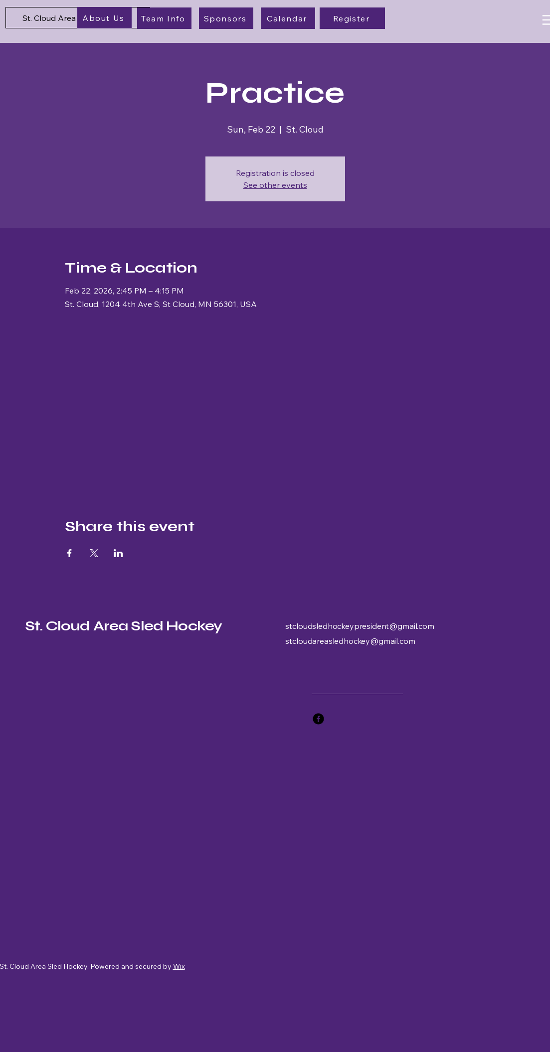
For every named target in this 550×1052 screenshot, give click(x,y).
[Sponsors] (226, 18)
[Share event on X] (94, 553)
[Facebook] (318, 719)
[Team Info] (164, 18)
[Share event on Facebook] (69, 553)
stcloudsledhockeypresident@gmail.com (359, 626)
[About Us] (104, 17)
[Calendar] (288, 18)
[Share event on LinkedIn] (118, 553)
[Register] (352, 18)
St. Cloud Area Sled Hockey (123, 625)
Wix (179, 966)
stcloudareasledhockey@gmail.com (350, 641)
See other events (275, 185)
